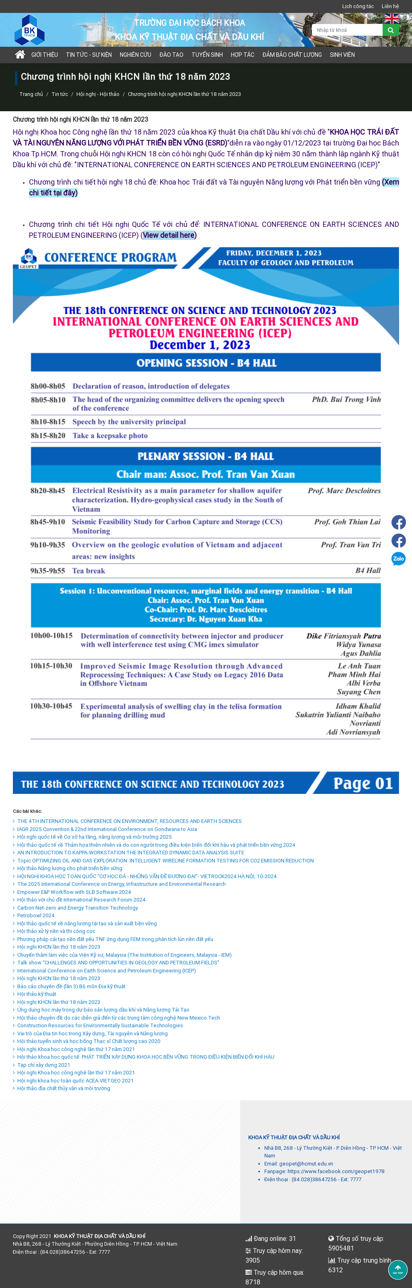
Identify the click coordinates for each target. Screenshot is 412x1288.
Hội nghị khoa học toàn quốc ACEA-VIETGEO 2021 (73, 1080)
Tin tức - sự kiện (89, 54)
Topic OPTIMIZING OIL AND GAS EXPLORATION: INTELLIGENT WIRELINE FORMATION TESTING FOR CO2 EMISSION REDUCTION (163, 860)
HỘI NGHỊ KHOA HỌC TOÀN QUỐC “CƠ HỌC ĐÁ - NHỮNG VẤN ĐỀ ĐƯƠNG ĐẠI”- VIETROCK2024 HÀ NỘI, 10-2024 (145, 876)
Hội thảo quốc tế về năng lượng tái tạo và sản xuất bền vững (85, 923)
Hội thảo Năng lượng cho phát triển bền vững (67, 868)
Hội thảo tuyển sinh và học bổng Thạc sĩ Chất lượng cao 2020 (87, 1041)
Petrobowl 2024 (34, 915)
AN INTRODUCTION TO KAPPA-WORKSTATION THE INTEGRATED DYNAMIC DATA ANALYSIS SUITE (128, 852)
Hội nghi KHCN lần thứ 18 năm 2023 (56, 946)
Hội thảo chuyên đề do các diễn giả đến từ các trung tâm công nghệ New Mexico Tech (116, 1017)
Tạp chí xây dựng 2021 (41, 1065)
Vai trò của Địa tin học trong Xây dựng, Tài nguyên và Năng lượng (90, 1033)
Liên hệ (390, 6)
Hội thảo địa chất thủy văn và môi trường (61, 1088)
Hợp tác (242, 54)
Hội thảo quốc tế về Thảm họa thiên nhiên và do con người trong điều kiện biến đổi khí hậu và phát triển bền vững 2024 (154, 844)
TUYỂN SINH (207, 54)
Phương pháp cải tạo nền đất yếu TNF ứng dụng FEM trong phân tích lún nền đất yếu (113, 939)
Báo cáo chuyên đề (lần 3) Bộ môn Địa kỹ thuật (69, 986)
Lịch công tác (358, 6)
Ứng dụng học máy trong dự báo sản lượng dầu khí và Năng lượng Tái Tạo (101, 1009)
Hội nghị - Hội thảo (97, 94)
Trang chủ (31, 94)
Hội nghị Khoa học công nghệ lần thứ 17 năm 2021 (74, 1049)
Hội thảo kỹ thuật (34, 994)
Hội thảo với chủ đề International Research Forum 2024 (79, 899)
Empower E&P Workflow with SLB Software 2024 (72, 892)
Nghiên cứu (135, 54)
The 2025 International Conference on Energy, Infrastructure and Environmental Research (119, 884)
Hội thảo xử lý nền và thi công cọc (54, 931)
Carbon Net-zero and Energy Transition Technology (75, 907)
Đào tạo (171, 54)
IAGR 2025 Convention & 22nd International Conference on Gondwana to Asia (105, 829)
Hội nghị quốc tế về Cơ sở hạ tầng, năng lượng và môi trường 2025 (92, 836)
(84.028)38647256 (314, 1179)
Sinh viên (342, 54)
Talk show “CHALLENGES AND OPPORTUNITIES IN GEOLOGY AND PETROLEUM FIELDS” (116, 962)
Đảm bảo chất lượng (292, 54)
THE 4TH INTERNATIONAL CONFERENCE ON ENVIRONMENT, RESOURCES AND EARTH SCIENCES (127, 821)
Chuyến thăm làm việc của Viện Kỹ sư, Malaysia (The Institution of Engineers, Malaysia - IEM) (122, 954)
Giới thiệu (44, 54)
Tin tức (60, 94)
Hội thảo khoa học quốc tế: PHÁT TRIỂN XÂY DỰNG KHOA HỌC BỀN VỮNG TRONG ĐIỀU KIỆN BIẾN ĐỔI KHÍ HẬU (143, 1056)
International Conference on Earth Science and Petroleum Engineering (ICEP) (104, 970)
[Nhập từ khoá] (347, 30)
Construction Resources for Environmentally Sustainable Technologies (98, 1025)
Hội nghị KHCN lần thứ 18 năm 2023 (56, 978)
